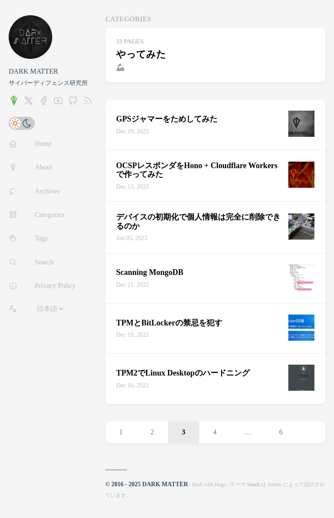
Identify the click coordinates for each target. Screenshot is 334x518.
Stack (253, 484)
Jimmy (274, 484)
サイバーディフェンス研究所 (48, 83)
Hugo (220, 484)
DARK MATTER (33, 71)
